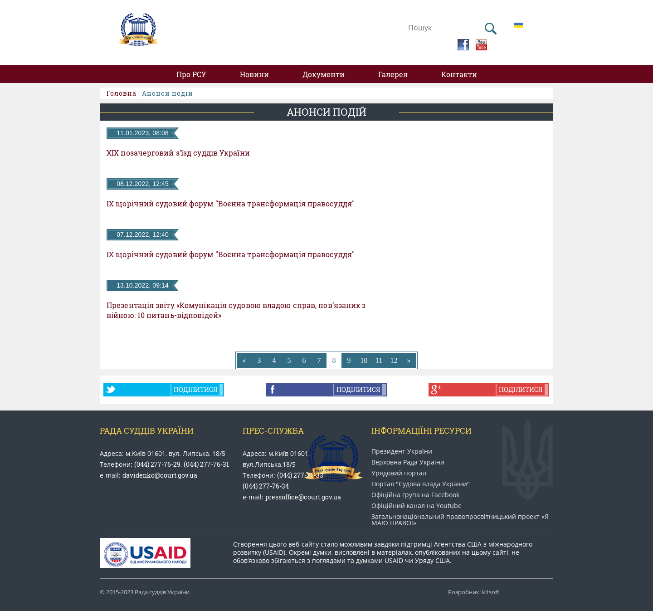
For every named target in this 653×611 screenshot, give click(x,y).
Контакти (459, 74)
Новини (254, 74)
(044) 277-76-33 (300, 475)
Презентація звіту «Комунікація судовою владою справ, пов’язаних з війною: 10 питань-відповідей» (236, 310)
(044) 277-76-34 (266, 486)
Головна (121, 93)
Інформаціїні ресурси (421, 430)
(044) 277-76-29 (157, 464)
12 (394, 360)
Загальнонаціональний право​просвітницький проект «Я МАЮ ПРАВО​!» (460, 519)
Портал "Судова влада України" (420, 484)
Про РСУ (191, 74)
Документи (323, 74)
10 (364, 360)
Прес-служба (273, 430)
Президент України (401, 451)
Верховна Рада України (407, 462)
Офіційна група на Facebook (415, 495)
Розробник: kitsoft (473, 592)
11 (378, 360)
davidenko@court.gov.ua (159, 475)
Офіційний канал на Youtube (416, 506)
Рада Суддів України (147, 430)
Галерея (393, 74)
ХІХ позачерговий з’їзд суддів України (178, 152)
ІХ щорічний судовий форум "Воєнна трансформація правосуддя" (231, 203)
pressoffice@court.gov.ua (303, 497)
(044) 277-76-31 (206, 464)
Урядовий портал (398, 473)
